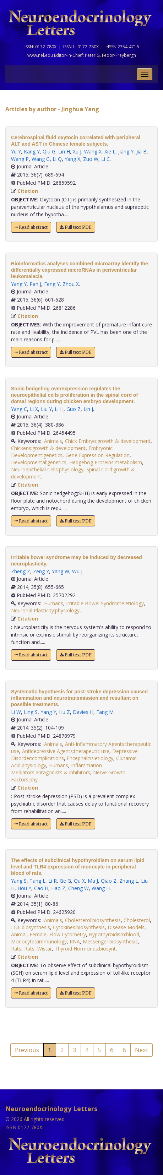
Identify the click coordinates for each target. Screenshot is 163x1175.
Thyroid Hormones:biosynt (85, 948)
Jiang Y (126, 151)
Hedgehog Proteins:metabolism (105, 462)
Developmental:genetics (38, 462)
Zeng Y (41, 571)
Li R (52, 880)
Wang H (101, 888)
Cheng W (78, 888)
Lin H (64, 151)
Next (141, 1050)
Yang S (19, 880)
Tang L (37, 880)
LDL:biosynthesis (30, 927)
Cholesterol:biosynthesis (93, 920)
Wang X (93, 151)
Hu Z (64, 712)
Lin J (88, 409)
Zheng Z (20, 571)
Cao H (41, 888)
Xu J (77, 151)
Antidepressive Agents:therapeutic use (65, 751)
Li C (105, 159)
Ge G (65, 880)
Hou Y (24, 888)
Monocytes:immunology (39, 941)
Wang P (20, 159)
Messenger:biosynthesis (110, 941)
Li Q (57, 159)
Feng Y (52, 284)
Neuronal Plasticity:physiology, (46, 610)
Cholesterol (137, 920)
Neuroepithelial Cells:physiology (47, 469)
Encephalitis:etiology (90, 758)
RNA (75, 941)
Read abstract (31, 227)
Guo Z (73, 409)
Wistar (44, 948)
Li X (34, 409)
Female (38, 934)
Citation (27, 191)
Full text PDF (76, 227)
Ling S (31, 712)
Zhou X (71, 284)
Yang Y (19, 284)
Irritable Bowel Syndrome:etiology (105, 603)
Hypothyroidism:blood (114, 934)
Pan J (35, 284)
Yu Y (16, 151)
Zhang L (128, 880)
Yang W (60, 571)
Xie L (109, 151)
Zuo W (90, 159)
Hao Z (58, 888)
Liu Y (46, 409)
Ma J (93, 880)
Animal (19, 934)
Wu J (77, 571)
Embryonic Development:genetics (62, 452)
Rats (16, 948)
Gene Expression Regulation (97, 455)
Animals (53, 441)
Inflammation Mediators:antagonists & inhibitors (56, 769)
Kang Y (32, 151)
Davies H (83, 712)
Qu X (79, 880)
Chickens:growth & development (48, 448)
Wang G (41, 159)
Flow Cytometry (67, 934)
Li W (16, 712)
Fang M (105, 712)
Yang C (19, 409)
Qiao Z (108, 880)
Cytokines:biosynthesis (79, 927)
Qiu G (49, 151)
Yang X (72, 159)
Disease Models (126, 927)
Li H (59, 409)
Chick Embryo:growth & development (108, 441)
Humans (53, 603)
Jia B (141, 151)
